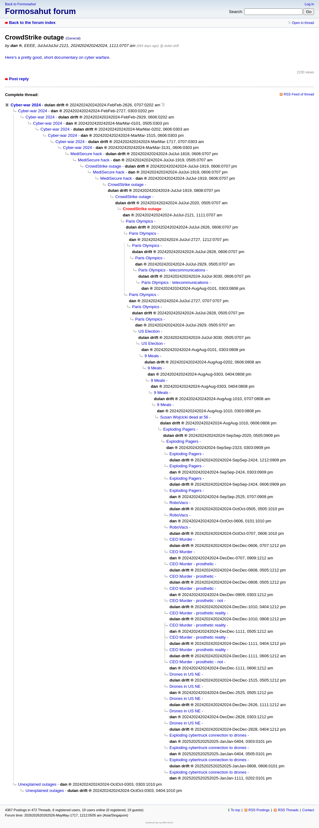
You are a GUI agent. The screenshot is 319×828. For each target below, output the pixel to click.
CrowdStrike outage (103, 166)
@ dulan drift (169, 46)
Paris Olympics (139, 221)
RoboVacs (178, 502)
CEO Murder (181, 539)
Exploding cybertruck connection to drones (207, 735)
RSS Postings (259, 810)
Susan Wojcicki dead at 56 (184, 417)
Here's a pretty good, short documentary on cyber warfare (57, 57)
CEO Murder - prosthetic (191, 564)
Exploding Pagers (179, 429)
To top (235, 810)
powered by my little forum (160, 822)
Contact (308, 810)
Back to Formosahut (20, 4)
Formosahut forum (40, 11)
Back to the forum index (32, 22)
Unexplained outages (37, 784)
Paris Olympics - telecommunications (171, 270)
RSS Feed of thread (299, 94)
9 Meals (152, 356)
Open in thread (303, 23)
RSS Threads (288, 810)
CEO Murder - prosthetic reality (197, 613)
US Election (149, 331)
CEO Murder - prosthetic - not (196, 600)
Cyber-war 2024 (26, 105)
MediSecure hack (86, 153)
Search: (236, 11)
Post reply (19, 78)
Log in (309, 4)
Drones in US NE (185, 674)
